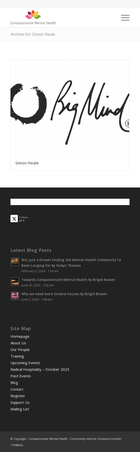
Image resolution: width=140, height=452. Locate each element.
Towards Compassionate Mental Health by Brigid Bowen (68, 279)
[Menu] (123, 17)
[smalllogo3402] (58, 17)
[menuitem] (123, 17)
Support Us (20, 402)
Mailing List (19, 408)
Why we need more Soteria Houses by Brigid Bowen (64, 293)
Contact (16, 389)
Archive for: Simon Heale (32, 34)
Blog (14, 382)
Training (17, 356)
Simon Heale (27, 163)
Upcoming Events (25, 362)
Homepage (20, 336)
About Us (18, 342)
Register (17, 395)
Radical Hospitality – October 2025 (39, 369)
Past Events (20, 375)
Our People (20, 349)
